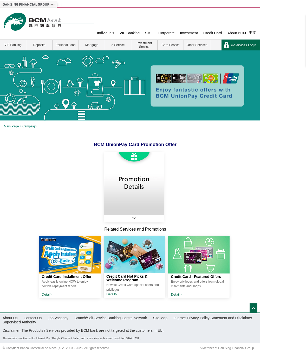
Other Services (197, 45)
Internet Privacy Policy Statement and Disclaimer (212, 318)
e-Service (118, 45)
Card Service (170, 45)
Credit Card (212, 33)
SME (149, 33)
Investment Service (144, 45)
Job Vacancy (58, 318)
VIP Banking (130, 33)
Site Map (160, 318)
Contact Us (33, 318)
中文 (252, 32)
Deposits (39, 45)
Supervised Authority (19, 322)
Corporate (166, 33)
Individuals (105, 33)
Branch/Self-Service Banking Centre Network (110, 318)
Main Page (11, 126)
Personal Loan (65, 45)
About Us (10, 318)
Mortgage (92, 45)
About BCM (236, 33)
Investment (189, 33)
